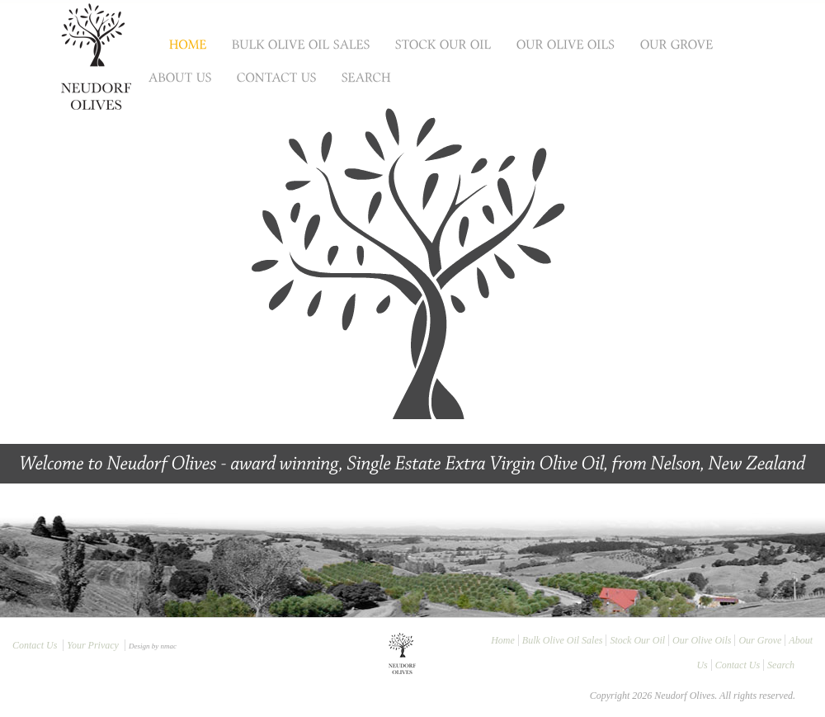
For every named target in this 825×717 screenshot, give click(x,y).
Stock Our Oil (637, 640)
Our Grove (759, 640)
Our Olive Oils (701, 640)
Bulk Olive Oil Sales (562, 640)
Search (780, 665)
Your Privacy (93, 645)
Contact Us (34, 645)
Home (503, 640)
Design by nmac (153, 646)
